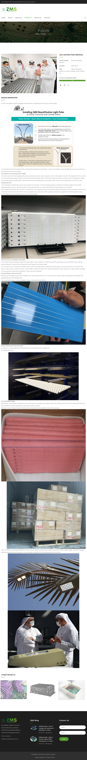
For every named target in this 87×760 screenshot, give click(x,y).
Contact (47, 17)
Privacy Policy (51, 757)
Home (3, 17)
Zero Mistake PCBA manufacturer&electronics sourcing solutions (18, 2)
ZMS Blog (37, 17)
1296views (49, 732)
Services (18, 17)
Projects (28, 17)
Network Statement (40, 757)
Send (64, 739)
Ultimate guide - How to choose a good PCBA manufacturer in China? (46, 739)
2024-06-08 (41, 743)
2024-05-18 (41, 732)
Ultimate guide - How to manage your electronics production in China (46, 728)
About (10, 17)
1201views (49, 743)
